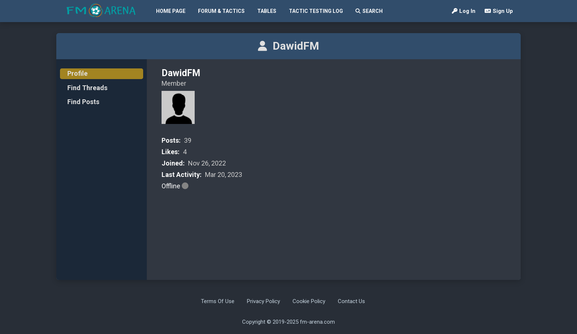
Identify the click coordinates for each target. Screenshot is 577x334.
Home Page (170, 11)
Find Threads (87, 88)
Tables (266, 11)
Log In (463, 11)
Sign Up (499, 11)
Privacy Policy (263, 301)
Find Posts (83, 102)
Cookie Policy (309, 301)
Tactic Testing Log (316, 11)
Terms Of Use (217, 301)
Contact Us (351, 301)
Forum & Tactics (221, 11)
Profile (77, 73)
